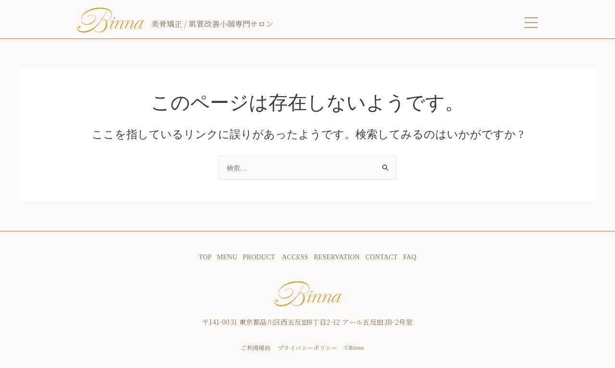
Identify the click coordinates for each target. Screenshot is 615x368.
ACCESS (295, 257)
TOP (207, 257)
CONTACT (381, 257)
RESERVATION (337, 257)
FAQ (410, 257)
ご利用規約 (256, 347)
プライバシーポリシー (307, 347)
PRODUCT (262, 257)
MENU (227, 257)
